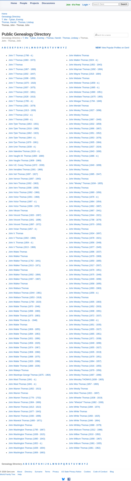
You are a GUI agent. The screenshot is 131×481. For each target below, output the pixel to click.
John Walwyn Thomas (18, 370)
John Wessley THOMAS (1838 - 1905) (86, 379)
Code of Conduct (100, 472)
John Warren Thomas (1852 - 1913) (25, 389)
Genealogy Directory (11, 16)
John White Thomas (78, 411)
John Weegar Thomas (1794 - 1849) (85, 101)
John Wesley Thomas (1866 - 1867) (85, 128)
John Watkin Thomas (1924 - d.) (83, 60)
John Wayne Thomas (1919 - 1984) (85, 74)
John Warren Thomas (18, 393)
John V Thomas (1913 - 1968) (22, 247)
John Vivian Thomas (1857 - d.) (23, 229)
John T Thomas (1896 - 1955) (22, 78)
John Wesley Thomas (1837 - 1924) (85, 147)
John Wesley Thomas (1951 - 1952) (85, 133)
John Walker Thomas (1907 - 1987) (25, 279)
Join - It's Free (73, 5)
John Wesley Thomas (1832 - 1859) (85, 124)
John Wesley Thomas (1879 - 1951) (85, 270)
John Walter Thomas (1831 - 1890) (24, 338)
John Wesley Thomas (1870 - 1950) (85, 224)
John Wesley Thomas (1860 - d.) (84, 320)
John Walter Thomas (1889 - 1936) (24, 366)
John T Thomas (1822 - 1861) (22, 92)
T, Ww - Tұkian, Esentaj (12, 19)
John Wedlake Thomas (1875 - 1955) (86, 97)
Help (20, 474)
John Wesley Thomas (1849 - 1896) (85, 279)
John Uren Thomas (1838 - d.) (22, 147)
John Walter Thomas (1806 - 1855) (24, 329)
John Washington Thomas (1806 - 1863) (27, 452)
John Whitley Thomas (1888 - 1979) (85, 425)
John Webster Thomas (79, 78)
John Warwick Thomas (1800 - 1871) (25, 420)
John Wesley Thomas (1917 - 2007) (85, 265)
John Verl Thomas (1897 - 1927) (23, 174)
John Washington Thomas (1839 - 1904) (27, 448)
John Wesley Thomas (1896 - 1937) (85, 252)
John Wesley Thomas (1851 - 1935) (85, 325)
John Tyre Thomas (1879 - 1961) (23, 142)
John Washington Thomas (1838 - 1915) (27, 434)
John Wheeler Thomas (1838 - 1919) (85, 398)
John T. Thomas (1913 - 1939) (22, 110)
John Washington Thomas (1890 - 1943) (27, 439)
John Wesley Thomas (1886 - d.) (84, 156)
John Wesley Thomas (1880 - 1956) (85, 192)
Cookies (87, 472)
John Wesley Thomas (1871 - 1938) (85, 338)
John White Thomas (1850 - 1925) (84, 416)
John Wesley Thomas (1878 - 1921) (85, 238)
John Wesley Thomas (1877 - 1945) (85, 247)
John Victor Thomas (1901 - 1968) (24, 197)
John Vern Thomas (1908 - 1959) (24, 188)
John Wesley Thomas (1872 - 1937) (85, 315)
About (19, 472)
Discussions (48, 3)
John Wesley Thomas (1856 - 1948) (85, 242)
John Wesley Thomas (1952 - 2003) (85, 306)
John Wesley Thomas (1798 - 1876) (85, 220)
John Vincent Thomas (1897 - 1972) (25, 224)
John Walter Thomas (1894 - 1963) (24, 334)
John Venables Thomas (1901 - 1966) (26, 169)
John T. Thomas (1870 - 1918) (22, 83)
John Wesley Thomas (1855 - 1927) (85, 329)
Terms (47, 472)
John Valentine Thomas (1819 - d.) (24, 151)
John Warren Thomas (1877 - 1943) (25, 411)
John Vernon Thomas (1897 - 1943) (25, 179)
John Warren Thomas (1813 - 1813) (25, 407)
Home (14, 3)
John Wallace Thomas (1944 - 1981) (25, 293)
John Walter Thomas (18, 325)
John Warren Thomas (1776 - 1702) (25, 398)
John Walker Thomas (18, 256)
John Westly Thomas (78, 389)
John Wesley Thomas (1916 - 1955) (85, 366)
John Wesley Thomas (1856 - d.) (84, 293)
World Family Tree (7, 474)
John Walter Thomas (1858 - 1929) (24, 343)
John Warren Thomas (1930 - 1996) (25, 416)
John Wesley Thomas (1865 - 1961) (85, 334)
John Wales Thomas (18, 252)
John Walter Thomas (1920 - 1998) (24, 361)
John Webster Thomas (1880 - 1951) (85, 92)
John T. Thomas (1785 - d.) (21, 101)
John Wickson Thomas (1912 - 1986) (86, 430)
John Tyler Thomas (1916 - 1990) (24, 128)
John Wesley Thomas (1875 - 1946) (85, 274)
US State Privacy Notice (71, 472)
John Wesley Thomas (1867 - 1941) (85, 210)
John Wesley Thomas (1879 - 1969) (85, 256)
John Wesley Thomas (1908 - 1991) (85, 311)
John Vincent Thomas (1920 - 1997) (25, 215)
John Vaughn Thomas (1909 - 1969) (25, 160)
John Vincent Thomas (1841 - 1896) (25, 220)
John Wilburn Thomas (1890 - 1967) (85, 439)
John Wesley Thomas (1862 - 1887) (85, 206)
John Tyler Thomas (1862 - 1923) (24, 133)
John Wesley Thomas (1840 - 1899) (85, 165)
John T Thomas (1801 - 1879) (22, 106)
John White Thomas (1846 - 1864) (84, 420)
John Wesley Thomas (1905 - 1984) (85, 142)
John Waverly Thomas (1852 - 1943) (85, 65)
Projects (34, 3)
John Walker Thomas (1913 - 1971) (25, 265)
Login (85, 5)
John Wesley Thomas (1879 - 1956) (85, 370)
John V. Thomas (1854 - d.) (21, 242)
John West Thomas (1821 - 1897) (84, 393)
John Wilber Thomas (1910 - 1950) (84, 434)
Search (124, 4)
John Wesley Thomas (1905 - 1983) (85, 302)
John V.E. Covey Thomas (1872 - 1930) (26, 165)
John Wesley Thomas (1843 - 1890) (85, 151)
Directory (28, 472)
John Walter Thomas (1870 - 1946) (24, 306)
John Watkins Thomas (79, 55)
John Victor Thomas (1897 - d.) (23, 201)
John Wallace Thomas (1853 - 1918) (25, 297)
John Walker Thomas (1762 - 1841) (25, 261)
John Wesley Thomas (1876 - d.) (84, 197)
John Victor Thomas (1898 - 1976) (24, 206)
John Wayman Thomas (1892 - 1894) (86, 69)
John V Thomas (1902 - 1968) (22, 238)
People (23, 3)
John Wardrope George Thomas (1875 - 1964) (30, 375)
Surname (38, 472)
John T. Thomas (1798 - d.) (21, 55)
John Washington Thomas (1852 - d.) (25, 443)
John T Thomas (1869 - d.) (21, 119)
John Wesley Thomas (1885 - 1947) (85, 174)
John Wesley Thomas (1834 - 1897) (85, 233)
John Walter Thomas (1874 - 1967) (24, 347)
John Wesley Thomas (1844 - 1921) (85, 215)
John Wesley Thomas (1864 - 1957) (85, 361)
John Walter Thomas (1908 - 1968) (24, 352)
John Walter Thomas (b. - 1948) (23, 320)
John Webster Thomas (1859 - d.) (84, 83)
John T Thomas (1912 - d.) (21, 115)
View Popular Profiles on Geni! (112, 47)
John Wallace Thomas (19, 288)
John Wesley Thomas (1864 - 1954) (85, 201)
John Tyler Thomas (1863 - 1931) (24, 124)
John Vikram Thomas (18, 210)
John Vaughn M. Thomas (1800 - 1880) (26, 156)
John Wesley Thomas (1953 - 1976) (85, 138)
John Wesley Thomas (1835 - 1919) (85, 352)
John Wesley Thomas (79, 115)
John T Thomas (16, 65)
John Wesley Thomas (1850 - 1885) (85, 261)
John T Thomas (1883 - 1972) (22, 60)
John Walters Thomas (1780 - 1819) (25, 302)
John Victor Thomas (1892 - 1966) (24, 192)
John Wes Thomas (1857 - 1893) (84, 384)
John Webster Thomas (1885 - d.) (84, 87)
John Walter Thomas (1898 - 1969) (24, 311)
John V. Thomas (16, 233)
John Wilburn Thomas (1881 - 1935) (85, 443)
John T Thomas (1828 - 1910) (22, 97)
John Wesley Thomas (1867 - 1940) (85, 119)
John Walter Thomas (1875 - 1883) (24, 315)
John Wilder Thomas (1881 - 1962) (84, 448)
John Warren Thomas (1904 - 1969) (25, 402)
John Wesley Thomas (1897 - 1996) (85, 375)
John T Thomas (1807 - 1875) (22, 87)
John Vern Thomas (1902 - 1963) (24, 183)
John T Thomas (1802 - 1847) (22, 74)
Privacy (56, 472)
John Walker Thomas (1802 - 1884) (25, 274)
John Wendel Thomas (79, 106)
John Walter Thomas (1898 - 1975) (24, 357)
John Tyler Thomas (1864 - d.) (22, 138)
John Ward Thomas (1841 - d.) (22, 379)
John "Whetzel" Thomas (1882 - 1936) (86, 402)
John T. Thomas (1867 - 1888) (22, 69)
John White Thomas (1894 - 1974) (84, 407)
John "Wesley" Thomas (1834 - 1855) (86, 183)
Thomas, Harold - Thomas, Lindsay (18, 22)
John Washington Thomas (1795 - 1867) (27, 430)
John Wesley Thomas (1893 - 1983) (85, 288)
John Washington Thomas (20, 425)
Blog (112, 472)
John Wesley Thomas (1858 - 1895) (85, 283)
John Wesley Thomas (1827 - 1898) (85, 110)
